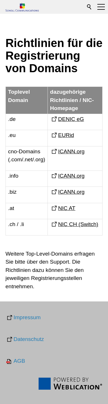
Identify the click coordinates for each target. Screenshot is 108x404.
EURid (66, 135)
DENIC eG (71, 119)
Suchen (89, 6)
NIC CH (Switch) (78, 224)
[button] (101, 6)
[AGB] (15, 361)
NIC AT (66, 208)
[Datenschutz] (24, 339)
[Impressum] (23, 317)
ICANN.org (71, 151)
